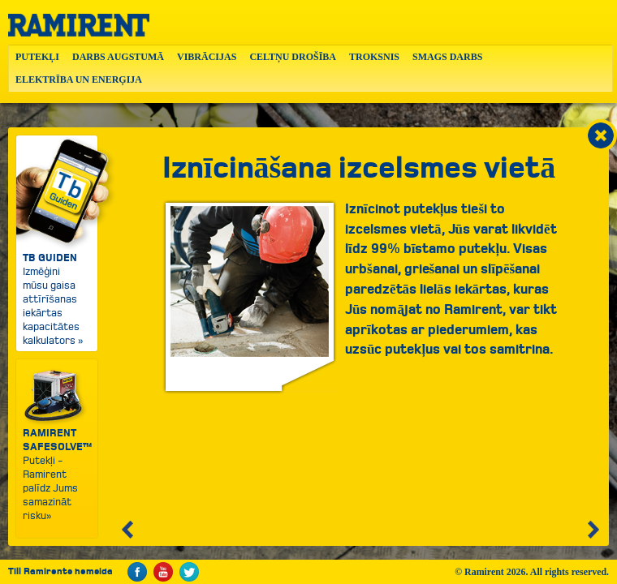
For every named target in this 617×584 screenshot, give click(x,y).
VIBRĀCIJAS (206, 56)
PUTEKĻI (37, 56)
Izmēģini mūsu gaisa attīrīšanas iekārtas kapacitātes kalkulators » (56, 241)
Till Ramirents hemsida (60, 571)
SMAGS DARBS (447, 56)
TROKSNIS (374, 56)
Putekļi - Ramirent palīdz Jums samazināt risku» (57, 444)
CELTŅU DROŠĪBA (292, 56)
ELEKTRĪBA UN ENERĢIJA (78, 79)
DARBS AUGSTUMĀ (118, 56)
